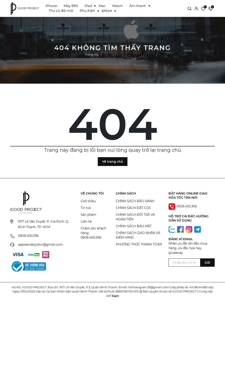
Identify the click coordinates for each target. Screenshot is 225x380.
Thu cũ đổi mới (61, 11)
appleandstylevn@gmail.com (40, 245)
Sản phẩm (88, 215)
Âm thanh (137, 6)
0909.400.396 (28, 236)
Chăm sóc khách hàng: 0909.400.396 (93, 233)
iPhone (51, 6)
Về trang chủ (112, 162)
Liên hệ (86, 221)
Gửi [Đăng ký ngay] (207, 263)
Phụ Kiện (87, 11)
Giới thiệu (88, 201)
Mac (102, 6)
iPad (88, 6)
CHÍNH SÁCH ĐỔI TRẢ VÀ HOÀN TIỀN (135, 217)
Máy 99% (71, 6)
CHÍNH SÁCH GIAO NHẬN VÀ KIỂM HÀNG (138, 235)
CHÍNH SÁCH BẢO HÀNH (135, 201)
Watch (117, 6)
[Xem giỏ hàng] (210, 8)
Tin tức (86, 208)
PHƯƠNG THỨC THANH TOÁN (139, 244)
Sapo (115, 295)
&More (107, 11)
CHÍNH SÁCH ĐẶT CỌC (133, 208)
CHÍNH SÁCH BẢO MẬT (134, 226)
